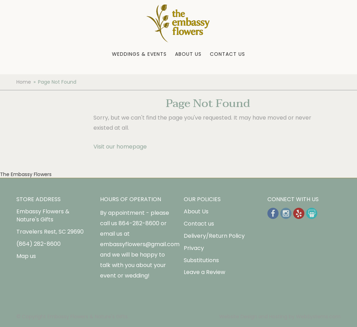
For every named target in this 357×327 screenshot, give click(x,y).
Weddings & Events (139, 54)
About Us (188, 54)
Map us (26, 256)
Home (23, 81)
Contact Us (227, 54)
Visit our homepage (120, 147)
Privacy (194, 248)
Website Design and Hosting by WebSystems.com (280, 316)
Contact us (199, 224)
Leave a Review (204, 272)
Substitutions (201, 260)
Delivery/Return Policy (214, 236)
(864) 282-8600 (38, 244)
